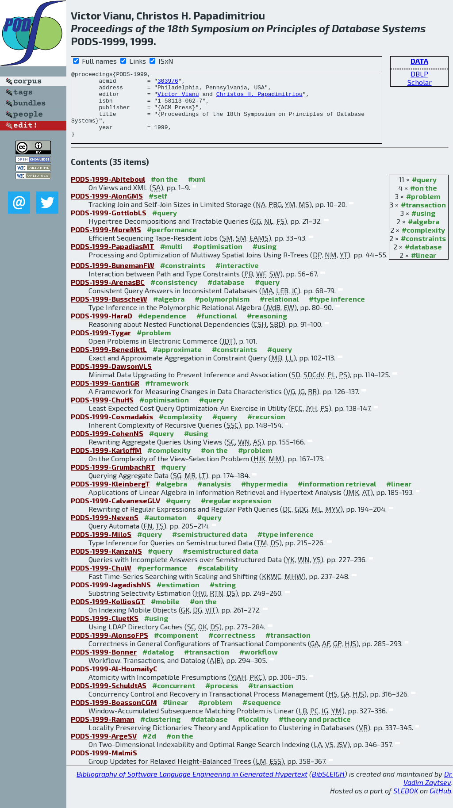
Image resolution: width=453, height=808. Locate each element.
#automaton (165, 530)
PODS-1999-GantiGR (105, 396)
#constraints (423, 251)
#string (223, 598)
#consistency (173, 295)
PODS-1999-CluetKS (104, 631)
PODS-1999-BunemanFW (112, 278)
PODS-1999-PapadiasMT (112, 259)
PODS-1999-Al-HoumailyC (114, 682)
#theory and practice (315, 732)
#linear (423, 268)
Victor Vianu (178, 99)
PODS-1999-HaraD (101, 329)
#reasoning (267, 329)
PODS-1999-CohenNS (107, 446)
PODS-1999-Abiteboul (108, 192)
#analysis (214, 497)
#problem (423, 209)
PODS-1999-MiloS (101, 547)
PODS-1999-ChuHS (102, 413)
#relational (279, 312)
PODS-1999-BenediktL (109, 362)
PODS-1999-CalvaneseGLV (115, 513)
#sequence (261, 715)
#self (158, 209)
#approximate (177, 362)
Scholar (419, 82)
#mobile (165, 614)
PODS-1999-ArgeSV (104, 749)
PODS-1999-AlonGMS (107, 209)
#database (423, 260)
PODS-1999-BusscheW (109, 312)
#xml (196, 192)
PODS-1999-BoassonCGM (114, 715)
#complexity (423, 243)
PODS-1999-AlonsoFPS (109, 648)
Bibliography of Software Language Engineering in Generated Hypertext (192, 787)
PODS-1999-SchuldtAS (108, 698)
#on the (423, 201)
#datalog (158, 665)
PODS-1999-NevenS (104, 530)
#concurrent (173, 698)
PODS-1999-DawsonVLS (111, 379)
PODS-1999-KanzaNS (106, 564)
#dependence (162, 329)
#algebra (423, 234)
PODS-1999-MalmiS (104, 766)
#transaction (423, 218)
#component (176, 648)
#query (424, 192)
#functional (216, 329)
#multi (171, 259)
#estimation (178, 598)
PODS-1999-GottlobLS (108, 226)
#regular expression (236, 513)
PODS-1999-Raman (102, 732)
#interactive (237, 278)
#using (423, 226)
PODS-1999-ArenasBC (108, 295)
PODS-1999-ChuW (101, 581)
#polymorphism (222, 312)
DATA (419, 61)
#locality (253, 732)
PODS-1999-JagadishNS (111, 598)
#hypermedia (264, 497)
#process (221, 698)
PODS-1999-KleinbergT (110, 497)
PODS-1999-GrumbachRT (113, 480)
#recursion (266, 429)
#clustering (160, 732)
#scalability (217, 581)
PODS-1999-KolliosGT (108, 614)
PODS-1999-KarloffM (106, 463)
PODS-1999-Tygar (101, 345)
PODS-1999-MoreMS (106, 242)
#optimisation (217, 259)
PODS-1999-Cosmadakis (112, 429)
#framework (166, 396)
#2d (149, 749)
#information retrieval (337, 497)
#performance (172, 242)
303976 (167, 83)
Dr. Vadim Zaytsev (428, 791)
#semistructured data (209, 547)
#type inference (337, 312)
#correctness (231, 648)
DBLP (419, 73)
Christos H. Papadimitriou (259, 99)
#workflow (258, 665)
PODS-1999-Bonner (104, 665)
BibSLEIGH (328, 787)
